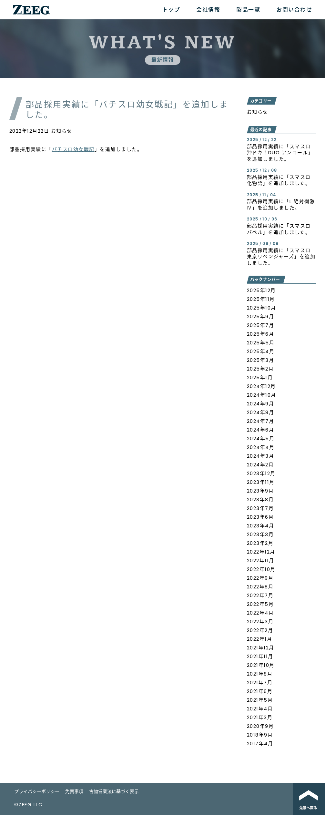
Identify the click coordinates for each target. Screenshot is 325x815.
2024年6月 (260, 429)
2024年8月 (260, 412)
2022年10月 (261, 569)
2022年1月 (259, 639)
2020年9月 (260, 726)
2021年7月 (260, 682)
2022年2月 (260, 630)
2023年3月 (260, 534)
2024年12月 (261, 386)
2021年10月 (261, 665)
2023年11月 (261, 482)
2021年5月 (260, 700)
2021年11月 (260, 656)
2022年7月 (260, 595)
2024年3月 (260, 456)
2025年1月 (260, 377)
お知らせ (61, 130)
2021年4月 (260, 708)
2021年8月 (260, 673)
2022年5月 (260, 604)
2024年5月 (261, 438)
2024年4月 (261, 447)
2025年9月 (260, 316)
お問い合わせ (294, 10)
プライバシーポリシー (36, 791)
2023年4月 (260, 525)
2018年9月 (260, 734)
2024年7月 (260, 421)
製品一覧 (248, 10)
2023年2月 (260, 543)
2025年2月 (260, 368)
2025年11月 (261, 299)
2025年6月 (260, 334)
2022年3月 (260, 621)
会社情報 (208, 10)
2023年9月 (260, 490)
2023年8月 (260, 499)
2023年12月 (261, 473)
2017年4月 (260, 743)
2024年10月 (261, 395)
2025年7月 (260, 325)
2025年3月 (260, 360)
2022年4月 (260, 612)
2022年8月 (260, 586)
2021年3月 (260, 717)
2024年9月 (260, 403)
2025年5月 (261, 342)
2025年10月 (261, 307)
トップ (171, 10)
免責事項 (74, 791)
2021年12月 (260, 647)
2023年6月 (260, 517)
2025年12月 (261, 290)
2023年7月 (260, 508)
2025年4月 (261, 351)
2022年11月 (260, 560)
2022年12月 (261, 551)
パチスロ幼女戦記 (73, 149)
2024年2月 (260, 464)
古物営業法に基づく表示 (114, 791)
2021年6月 (260, 691)
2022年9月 (260, 578)
